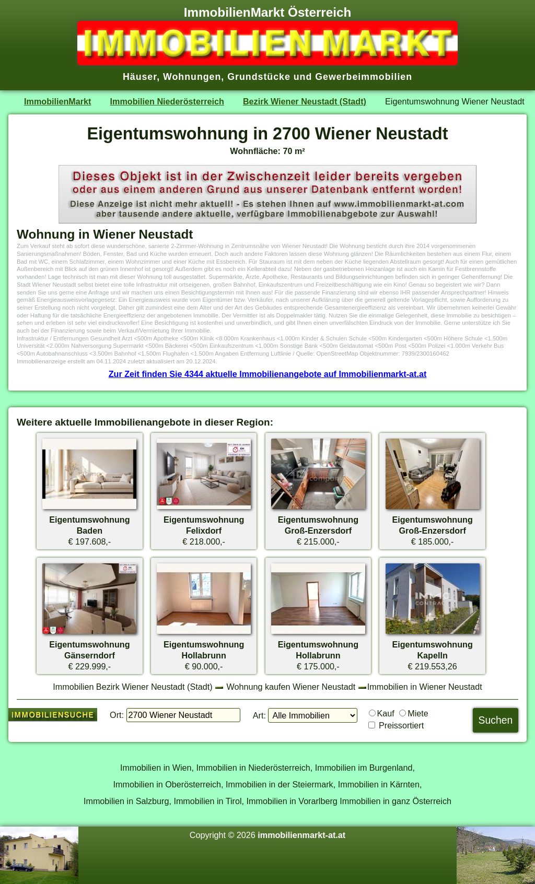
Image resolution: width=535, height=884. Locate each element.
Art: (259, 715)
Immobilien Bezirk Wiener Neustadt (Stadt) (132, 686)
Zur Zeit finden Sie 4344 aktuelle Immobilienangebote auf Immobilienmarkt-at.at (268, 374)
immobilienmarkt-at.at (301, 835)
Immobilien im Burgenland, (365, 767)
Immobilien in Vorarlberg (292, 801)
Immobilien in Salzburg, (127, 801)
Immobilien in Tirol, (208, 801)
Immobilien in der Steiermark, (280, 784)
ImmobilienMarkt (57, 101)
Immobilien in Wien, (157, 767)
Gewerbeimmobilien (363, 77)
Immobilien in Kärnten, (380, 784)
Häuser (140, 77)
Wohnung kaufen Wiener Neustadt (291, 686)
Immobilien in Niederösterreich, (254, 767)
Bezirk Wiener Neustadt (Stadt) (304, 101)
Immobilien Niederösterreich (167, 101)
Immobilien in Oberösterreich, (168, 784)
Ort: (117, 715)
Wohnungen (192, 77)
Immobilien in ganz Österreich (395, 801)
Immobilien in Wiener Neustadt (424, 686)
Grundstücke (258, 77)
